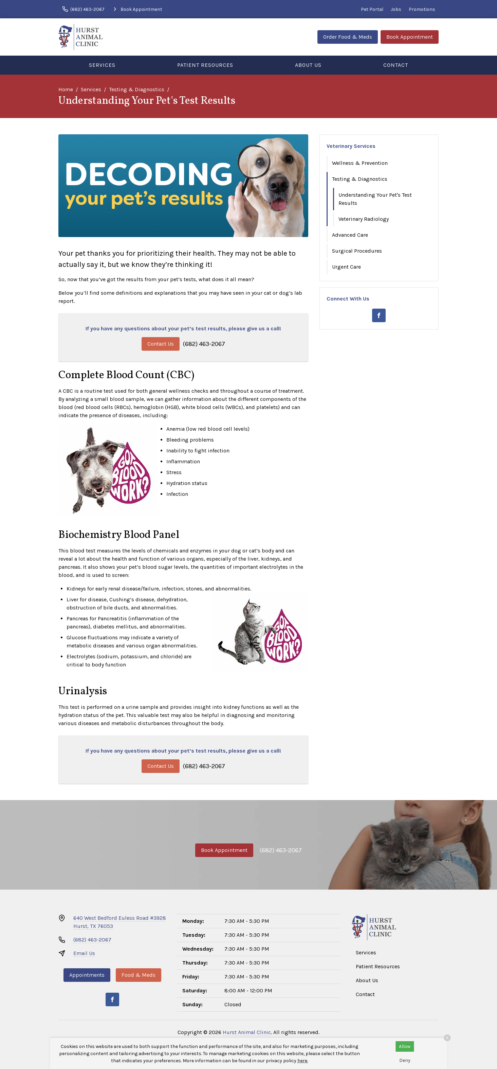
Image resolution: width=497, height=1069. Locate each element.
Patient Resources (205, 65)
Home (65, 89)
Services (102, 65)
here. (302, 1061)
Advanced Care (350, 235)
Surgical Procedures (357, 251)
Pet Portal (372, 9)
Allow (404, 1046)
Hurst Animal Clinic (247, 1032)
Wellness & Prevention (360, 163)
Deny (404, 1060)
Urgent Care (346, 267)
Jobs (396, 9)
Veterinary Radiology (363, 219)
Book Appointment (409, 37)
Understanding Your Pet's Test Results (375, 199)
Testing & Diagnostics (136, 89)
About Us (308, 65)
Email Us (84, 953)
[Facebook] (379, 315)
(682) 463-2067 (204, 344)
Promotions (422, 9)
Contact (395, 65)
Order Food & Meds (347, 37)
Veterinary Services (351, 146)
